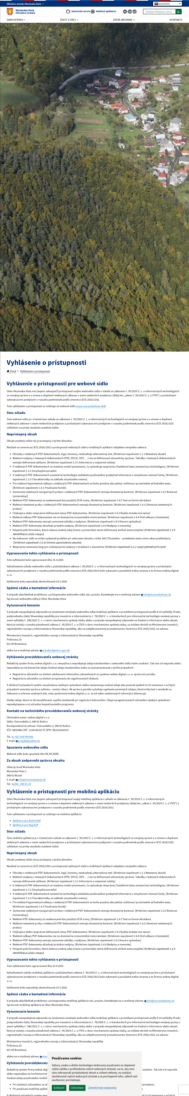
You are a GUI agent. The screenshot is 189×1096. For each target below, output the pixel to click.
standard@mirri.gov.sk (56, 650)
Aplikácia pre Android (25, 820)
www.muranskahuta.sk (89, 406)
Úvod (11, 371)
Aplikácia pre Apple (24, 825)
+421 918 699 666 (23, 736)
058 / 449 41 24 (22, 784)
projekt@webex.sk (29, 741)
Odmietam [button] (77, 1087)
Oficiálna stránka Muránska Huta (25, 3)
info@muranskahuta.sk (157, 594)
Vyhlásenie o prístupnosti (35, 371)
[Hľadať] (179, 11)
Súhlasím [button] (59, 1087)
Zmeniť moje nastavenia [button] (102, 1087)
